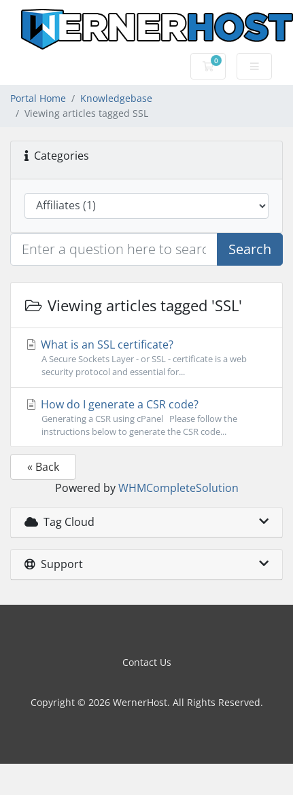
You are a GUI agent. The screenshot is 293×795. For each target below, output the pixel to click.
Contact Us (146, 662)
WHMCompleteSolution (178, 487)
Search (249, 249)
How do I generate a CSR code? (146, 417)
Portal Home (38, 98)
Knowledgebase (116, 98)
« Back (43, 466)
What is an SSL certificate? (146, 357)
